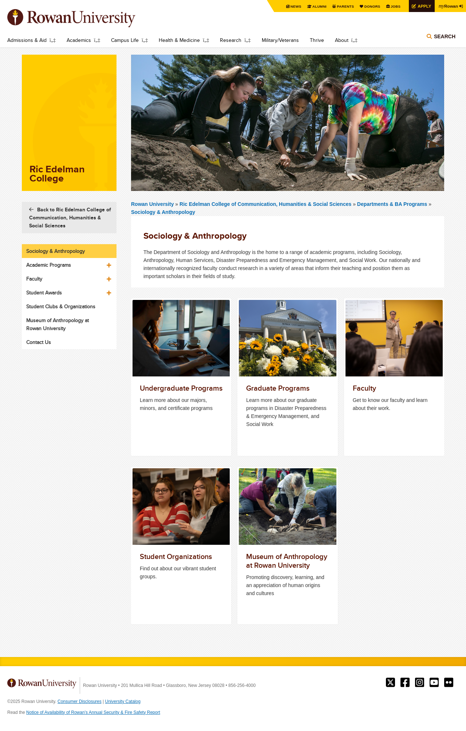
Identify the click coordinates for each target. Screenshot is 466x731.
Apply (423, 6)
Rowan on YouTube (434, 682)
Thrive (317, 40)
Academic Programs (48, 265)
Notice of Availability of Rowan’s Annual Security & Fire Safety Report (93, 712)
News (293, 6)
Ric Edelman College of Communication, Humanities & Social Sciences (266, 204)
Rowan (448, 6)
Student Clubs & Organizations (60, 306)
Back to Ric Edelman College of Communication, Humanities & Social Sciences (70, 217)
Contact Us (38, 342)
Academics (79, 40)
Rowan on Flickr (448, 682)
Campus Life (125, 40)
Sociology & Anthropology (163, 212)
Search (444, 37)
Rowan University (82, 18)
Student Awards (44, 292)
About (341, 40)
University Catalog (123, 701)
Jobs (394, 6)
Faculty (34, 278)
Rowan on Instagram (419, 682)
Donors (370, 6)
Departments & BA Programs (392, 204)
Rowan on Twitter (390, 682)
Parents (343, 6)
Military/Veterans (280, 40)
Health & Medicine (179, 40)
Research (230, 40)
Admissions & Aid (27, 40)
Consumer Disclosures (80, 701)
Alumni (316, 6)
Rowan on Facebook (405, 682)
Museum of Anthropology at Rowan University (57, 324)
